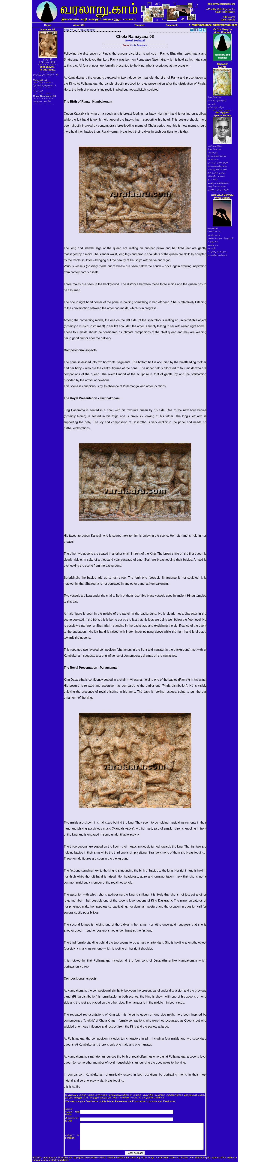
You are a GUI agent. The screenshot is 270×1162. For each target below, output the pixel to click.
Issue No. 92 (70, 30)
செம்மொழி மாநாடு (217, 100)
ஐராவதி (211, 104)
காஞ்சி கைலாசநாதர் (217, 186)
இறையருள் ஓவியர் (217, 173)
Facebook (172, 25)
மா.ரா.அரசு (213, 159)
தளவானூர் (213, 228)
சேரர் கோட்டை (215, 97)
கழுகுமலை (213, 241)
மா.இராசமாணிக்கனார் (218, 183)
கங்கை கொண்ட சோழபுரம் (220, 238)
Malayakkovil (40, 80)
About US (79, 25)
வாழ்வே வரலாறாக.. (217, 252)
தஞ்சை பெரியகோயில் (218, 189)
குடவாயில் (213, 179)
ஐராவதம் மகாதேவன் (218, 162)
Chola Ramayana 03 (44, 96)
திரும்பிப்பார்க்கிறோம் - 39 (45, 75)
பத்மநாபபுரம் (214, 235)
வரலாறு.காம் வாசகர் (217, 169)
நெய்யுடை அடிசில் (42, 101)
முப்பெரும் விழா (216, 107)
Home (47, 25)
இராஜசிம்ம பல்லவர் (217, 255)
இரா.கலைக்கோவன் (217, 166)
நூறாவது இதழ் (215, 146)
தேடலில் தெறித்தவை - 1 (44, 85)
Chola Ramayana (139, 45)
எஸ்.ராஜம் (213, 152)
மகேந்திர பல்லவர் (216, 176)
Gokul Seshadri (135, 40)
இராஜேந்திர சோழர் (217, 156)
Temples (139, 25)
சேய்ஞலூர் (38, 90)
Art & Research (87, 30)
